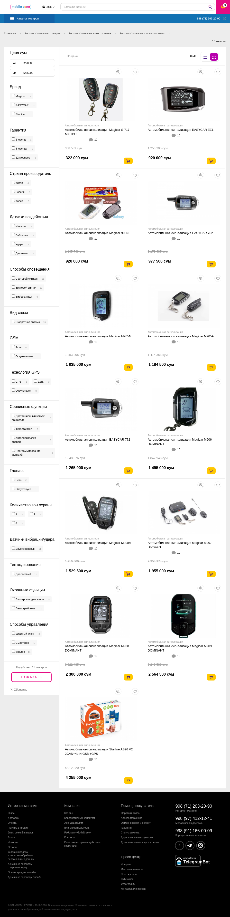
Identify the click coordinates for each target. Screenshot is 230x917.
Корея (19, 200)
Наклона (21, 226)
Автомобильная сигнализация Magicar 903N (97, 233)
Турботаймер (23, 428)
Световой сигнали (26, 278)
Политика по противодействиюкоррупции (82, 844)
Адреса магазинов (131, 818)
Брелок (20, 651)
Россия (20, 191)
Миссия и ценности (132, 869)
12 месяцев (22, 157)
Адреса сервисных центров (137, 837)
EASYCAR (22, 105)
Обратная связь (130, 813)
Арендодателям (73, 823)
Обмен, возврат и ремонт (136, 823)
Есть (18, 347)
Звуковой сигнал (26, 287)
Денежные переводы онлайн (24, 877)
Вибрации (21, 235)
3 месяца (21, 148)
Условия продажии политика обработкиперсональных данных (21, 855)
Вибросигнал (23, 296)
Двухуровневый (25, 548)
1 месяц (20, 139)
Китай (19, 182)
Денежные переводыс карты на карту (20, 866)
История (126, 864)
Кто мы (68, 813)
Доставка (13, 818)
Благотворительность (77, 827)
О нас (11, 813)
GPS (18, 381)
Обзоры (12, 847)
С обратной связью (27, 322)
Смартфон (22, 642)
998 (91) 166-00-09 (193, 830)
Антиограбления (25, 608)
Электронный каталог (20, 832)
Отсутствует (23, 390)
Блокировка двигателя (29, 599)
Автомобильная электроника (90, 33)
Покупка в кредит (18, 827)
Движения (21, 253)
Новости (13, 842)
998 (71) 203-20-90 (193, 806)
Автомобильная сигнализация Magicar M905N (98, 336)
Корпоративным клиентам (79, 818)
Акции (11, 837)
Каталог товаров (28, 18)
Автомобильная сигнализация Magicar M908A (98, 543)
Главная (10, 33)
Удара (19, 244)
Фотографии (128, 884)
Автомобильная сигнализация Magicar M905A (181, 336)
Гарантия (126, 827)
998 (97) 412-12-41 (193, 818)
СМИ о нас (127, 879)
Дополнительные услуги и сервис (140, 842)
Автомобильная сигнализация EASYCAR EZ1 (180, 130)
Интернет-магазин (22, 806)
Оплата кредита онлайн (22, 872)
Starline (20, 114)
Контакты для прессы (133, 889)
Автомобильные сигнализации (142, 33)
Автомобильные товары (43, 33)
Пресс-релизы (129, 874)
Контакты (69, 837)
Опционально (24, 356)
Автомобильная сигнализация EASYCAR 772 (97, 439)
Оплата (12, 823)
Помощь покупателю (138, 806)
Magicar (20, 96)
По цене (72, 56)
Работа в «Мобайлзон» (77, 832)
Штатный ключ (24, 633)
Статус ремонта (130, 832)
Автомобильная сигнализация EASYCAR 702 (180, 233)
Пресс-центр (131, 857)
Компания (72, 806)
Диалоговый (23, 574)
